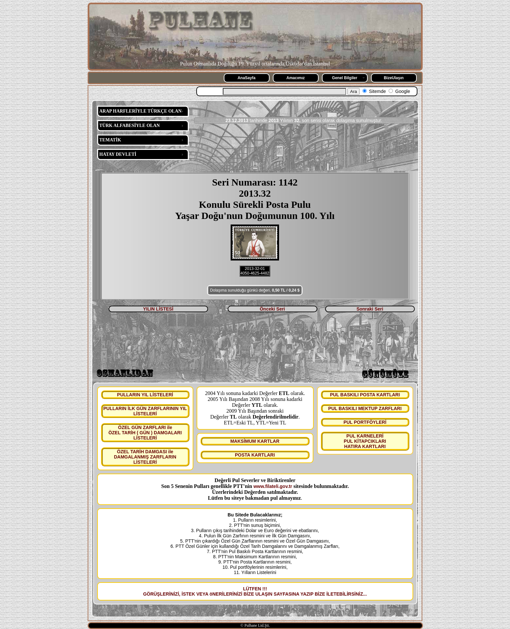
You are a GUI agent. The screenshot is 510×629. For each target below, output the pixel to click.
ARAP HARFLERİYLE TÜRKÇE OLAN (140, 111)
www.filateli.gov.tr (273, 486)
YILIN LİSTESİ (158, 309)
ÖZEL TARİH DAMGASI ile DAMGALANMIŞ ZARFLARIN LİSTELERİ (145, 457)
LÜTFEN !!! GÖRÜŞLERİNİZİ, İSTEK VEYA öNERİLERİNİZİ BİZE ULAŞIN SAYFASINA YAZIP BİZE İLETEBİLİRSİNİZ (253, 591)
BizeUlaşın (394, 78)
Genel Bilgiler (344, 78)
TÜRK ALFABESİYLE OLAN (129, 125)
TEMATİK (110, 139)
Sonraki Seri (370, 309)
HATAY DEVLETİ (117, 154)
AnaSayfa (246, 78)
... (365, 594)
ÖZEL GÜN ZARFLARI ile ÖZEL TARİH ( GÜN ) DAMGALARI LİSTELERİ (145, 432)
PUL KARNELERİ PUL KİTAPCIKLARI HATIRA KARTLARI (365, 441)
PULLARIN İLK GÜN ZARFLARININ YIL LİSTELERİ (145, 411)
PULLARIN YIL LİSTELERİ (145, 394)
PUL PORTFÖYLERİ (364, 422)
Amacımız (295, 78)
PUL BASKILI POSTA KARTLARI (365, 394)
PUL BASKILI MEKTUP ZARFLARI (364, 408)
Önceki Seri (272, 309)
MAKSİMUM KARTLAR (254, 441)
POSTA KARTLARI (255, 455)
